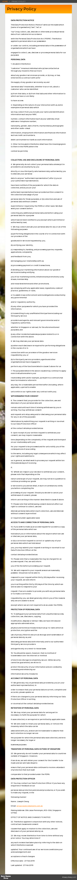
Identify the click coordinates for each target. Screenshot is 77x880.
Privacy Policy (67, 877)
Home (5, 1)
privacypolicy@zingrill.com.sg (30, 806)
